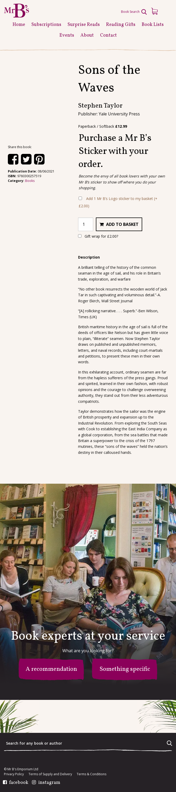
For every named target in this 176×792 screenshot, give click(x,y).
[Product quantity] (85, 224)
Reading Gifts (120, 24)
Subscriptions (46, 24)
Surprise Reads (84, 24)
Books (30, 181)
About (87, 35)
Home (19, 24)
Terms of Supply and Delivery (50, 774)
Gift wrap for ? (98, 236)
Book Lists (153, 24)
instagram (49, 782)
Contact (108, 35)
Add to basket (122, 224)
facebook (18, 782)
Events (66, 35)
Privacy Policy (14, 774)
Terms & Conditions (91, 774)
